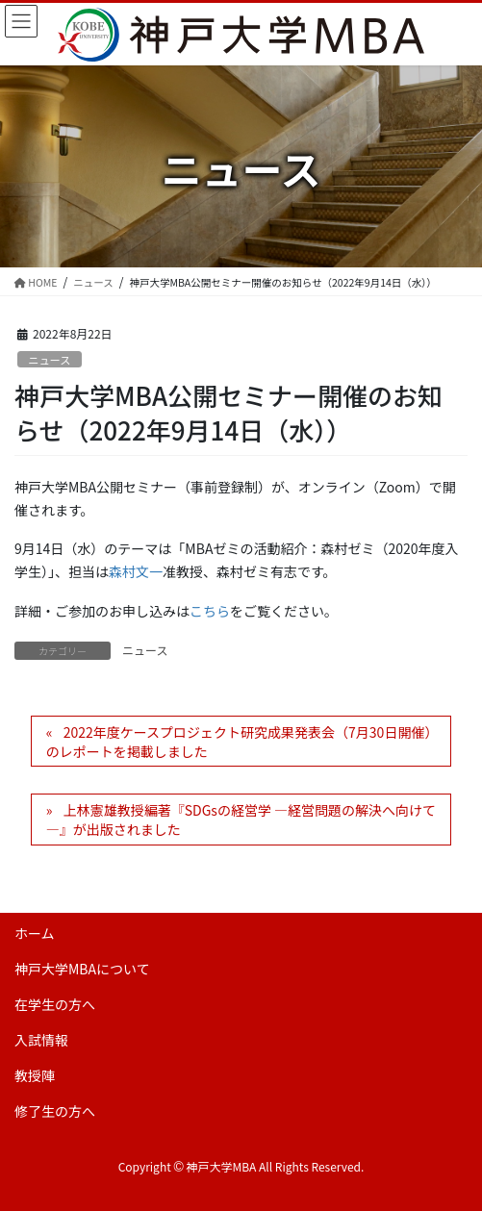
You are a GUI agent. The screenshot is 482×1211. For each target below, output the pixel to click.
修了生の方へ (54, 1111)
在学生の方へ (54, 1004)
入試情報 (41, 1039)
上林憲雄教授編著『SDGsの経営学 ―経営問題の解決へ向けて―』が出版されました (241, 819)
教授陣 (34, 1075)
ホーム (34, 933)
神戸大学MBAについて (82, 968)
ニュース (49, 359)
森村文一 (136, 571)
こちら (210, 610)
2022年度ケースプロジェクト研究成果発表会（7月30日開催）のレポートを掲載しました (239, 741)
